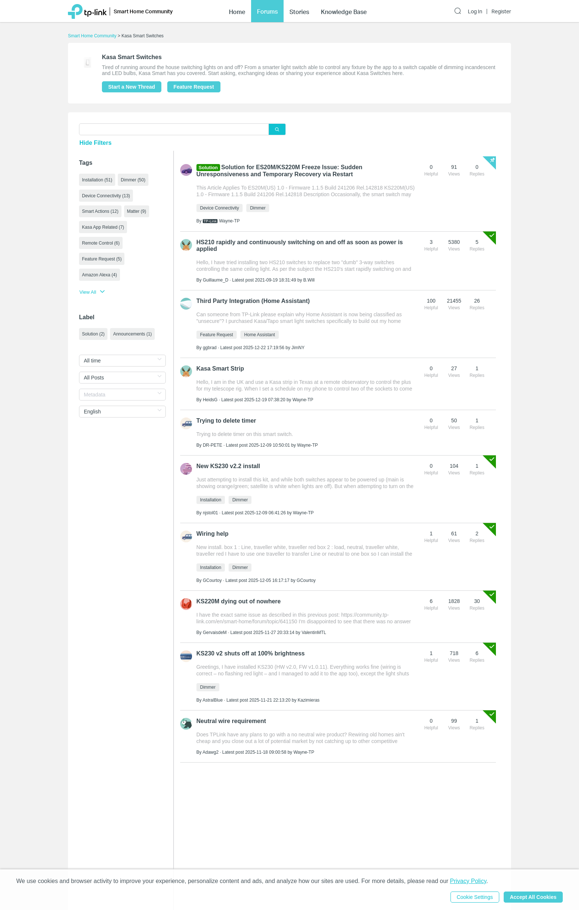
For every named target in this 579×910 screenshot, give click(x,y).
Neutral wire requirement (231, 721)
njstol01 (210, 512)
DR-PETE (212, 445)
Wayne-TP (229, 221)
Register (501, 11)
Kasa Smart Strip (220, 368)
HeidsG (210, 399)
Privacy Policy (468, 881)
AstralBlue (212, 700)
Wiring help (212, 534)
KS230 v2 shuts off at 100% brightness (250, 653)
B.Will (309, 280)
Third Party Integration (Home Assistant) (253, 301)
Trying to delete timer (226, 420)
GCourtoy (212, 580)
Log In (475, 11)
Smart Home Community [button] (143, 11)
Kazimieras (308, 700)
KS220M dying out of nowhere (238, 601)
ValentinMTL (314, 632)
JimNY (297, 347)
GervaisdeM (215, 632)
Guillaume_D (215, 280)
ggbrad (209, 347)
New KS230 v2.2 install (228, 466)
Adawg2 (210, 752)
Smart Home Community (92, 35)
